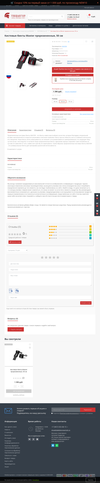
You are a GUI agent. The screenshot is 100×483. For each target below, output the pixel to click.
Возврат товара (10, 458)
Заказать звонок (72, 19)
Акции (48, 30)
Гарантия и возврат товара (30, 5)
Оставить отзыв (85, 303)
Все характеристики (86, 114)
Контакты (44, 5)
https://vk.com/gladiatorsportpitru (29, 439)
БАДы (51, 26)
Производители (10, 464)
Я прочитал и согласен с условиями (73, 413)
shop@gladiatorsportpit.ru (60, 430)
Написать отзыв (15, 242)
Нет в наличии (18, 391)
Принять (90, 480)
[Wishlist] (86, 41)
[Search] (62, 17)
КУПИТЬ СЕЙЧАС (18, 395)
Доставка (8, 5)
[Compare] (92, 41)
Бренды (32, 30)
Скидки (40, 30)
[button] (97, 212)
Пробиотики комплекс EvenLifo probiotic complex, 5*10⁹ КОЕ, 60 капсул (75, 79)
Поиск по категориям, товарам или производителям (43, 20)
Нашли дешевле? (70, 91)
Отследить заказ (55, 5)
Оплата (17, 5)
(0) (68, 41)
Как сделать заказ (11, 427)
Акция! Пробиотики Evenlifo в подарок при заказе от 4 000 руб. (73, 70)
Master (64, 46)
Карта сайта (9, 461)
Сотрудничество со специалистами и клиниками (20, 10)
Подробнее (36, 480)
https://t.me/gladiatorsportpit (37, 439)
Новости (7, 430)
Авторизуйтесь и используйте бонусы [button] (77, 62)
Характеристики (25, 130)
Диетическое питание (80, 26)
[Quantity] (19, 386)
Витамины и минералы (37, 26)
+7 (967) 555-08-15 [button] (60, 427)
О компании (9, 432)
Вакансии (8, 435)
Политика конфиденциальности (69, 413)
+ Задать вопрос (15, 329)
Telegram (53, 445)
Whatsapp (56, 445)
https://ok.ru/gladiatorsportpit (33, 439)
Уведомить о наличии (73, 109)
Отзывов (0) (38, 130)
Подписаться (88, 410)
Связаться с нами (10, 455)
